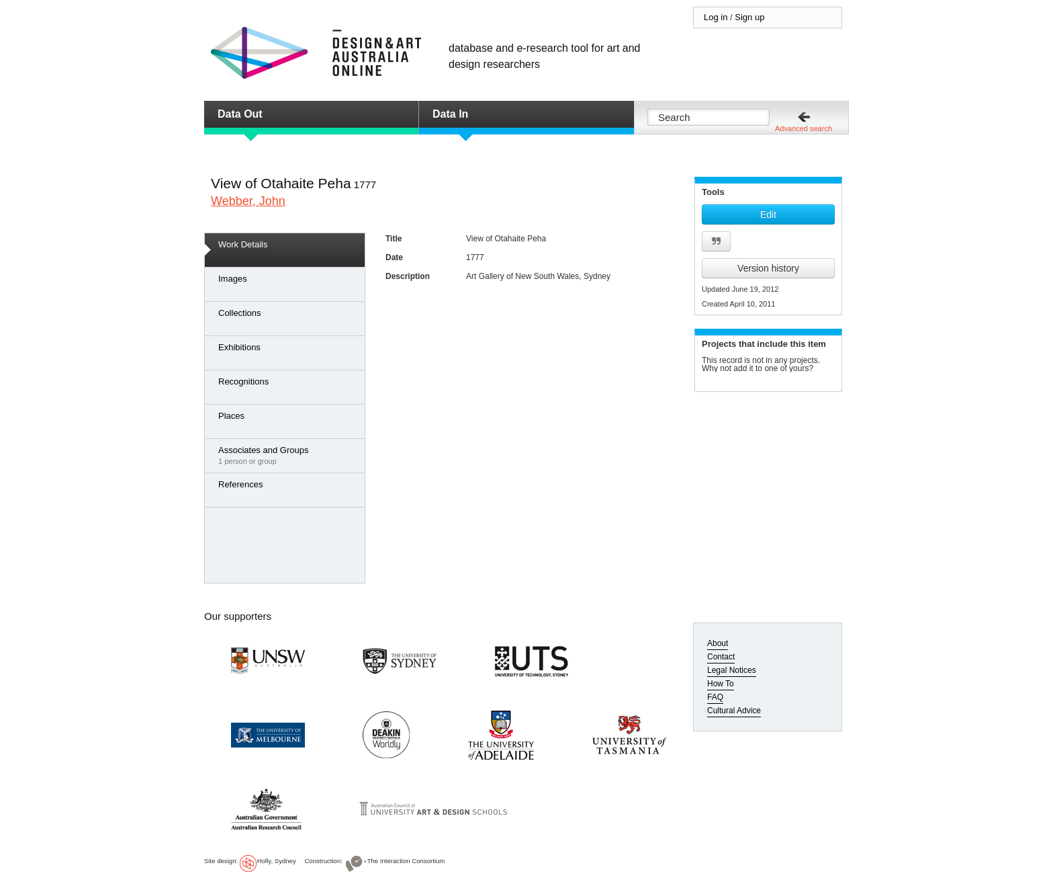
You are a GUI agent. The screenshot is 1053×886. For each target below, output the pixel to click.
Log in (715, 17)
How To (720, 683)
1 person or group (288, 455)
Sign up (749, 17)
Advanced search (803, 128)
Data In (450, 114)
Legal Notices (731, 670)
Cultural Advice (734, 710)
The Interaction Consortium (406, 860)
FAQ (715, 697)
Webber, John (248, 201)
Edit (768, 214)
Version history (768, 268)
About (717, 643)
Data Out (240, 114)
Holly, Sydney (276, 860)
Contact (721, 656)
